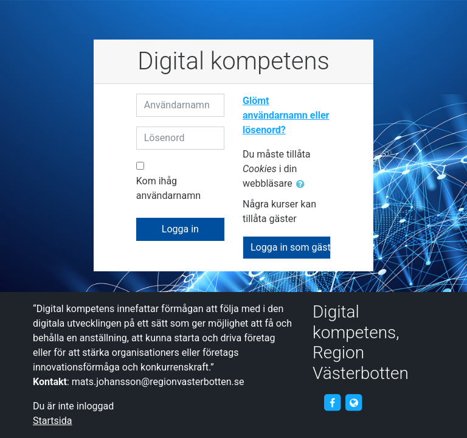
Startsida (52, 420)
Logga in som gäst (291, 247)
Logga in (180, 229)
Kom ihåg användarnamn (168, 188)
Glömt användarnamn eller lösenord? (286, 115)
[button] (303, 184)
